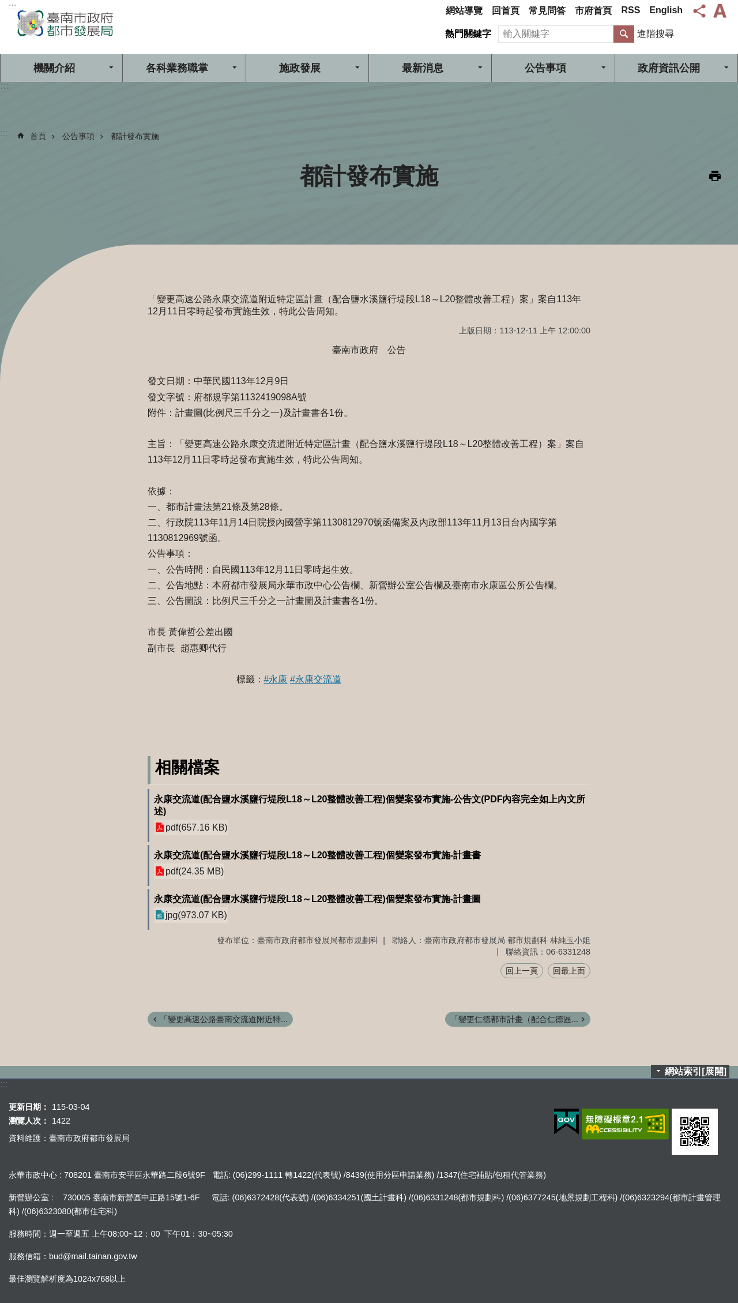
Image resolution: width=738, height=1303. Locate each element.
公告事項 (545, 68)
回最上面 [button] (569, 970)
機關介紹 (54, 68)
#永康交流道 (315, 679)
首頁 (38, 136)
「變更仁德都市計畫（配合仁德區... (514, 1019)
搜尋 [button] (623, 34)
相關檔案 (187, 767)
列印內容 (715, 176)
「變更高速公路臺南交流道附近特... (224, 1019)
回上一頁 (522, 970)
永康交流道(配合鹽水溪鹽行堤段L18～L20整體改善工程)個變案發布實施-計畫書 (317, 855)
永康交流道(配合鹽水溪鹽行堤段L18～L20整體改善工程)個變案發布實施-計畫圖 (317, 899)
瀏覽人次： (29, 1120)
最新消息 (422, 68)
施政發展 (300, 68)
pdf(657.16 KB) (196, 827)
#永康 (276, 679)
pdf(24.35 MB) (194, 871)
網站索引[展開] (695, 1071)
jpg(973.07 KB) (196, 915)
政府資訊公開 (669, 68)
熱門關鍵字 (468, 34)
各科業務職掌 (177, 68)
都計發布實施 (135, 136)
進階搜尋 (655, 34)
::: (12, 7)
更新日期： (29, 1107)
